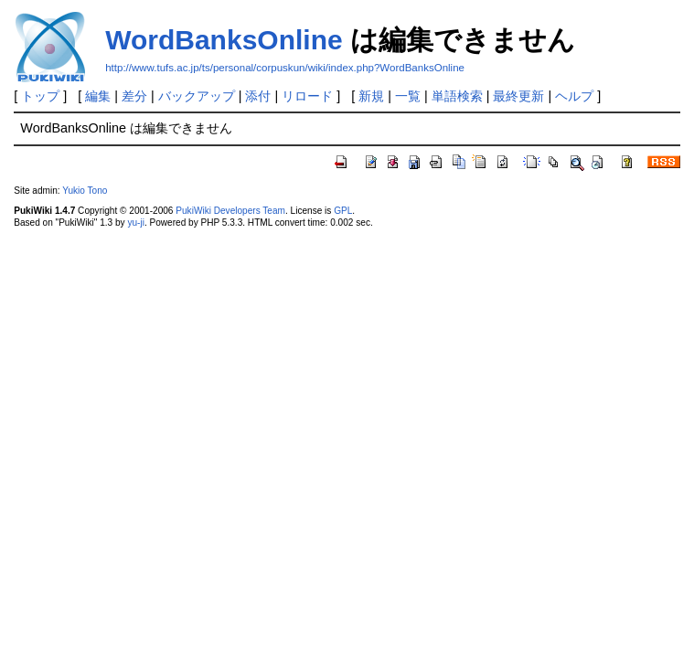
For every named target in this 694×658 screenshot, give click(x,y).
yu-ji (135, 223)
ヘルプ (574, 96)
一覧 (408, 96)
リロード (307, 96)
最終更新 (518, 96)
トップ (40, 96)
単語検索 (457, 96)
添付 (258, 96)
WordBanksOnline (223, 40)
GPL (343, 211)
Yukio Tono (84, 191)
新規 (371, 96)
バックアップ (196, 96)
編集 (98, 96)
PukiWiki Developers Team (230, 211)
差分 (134, 96)
